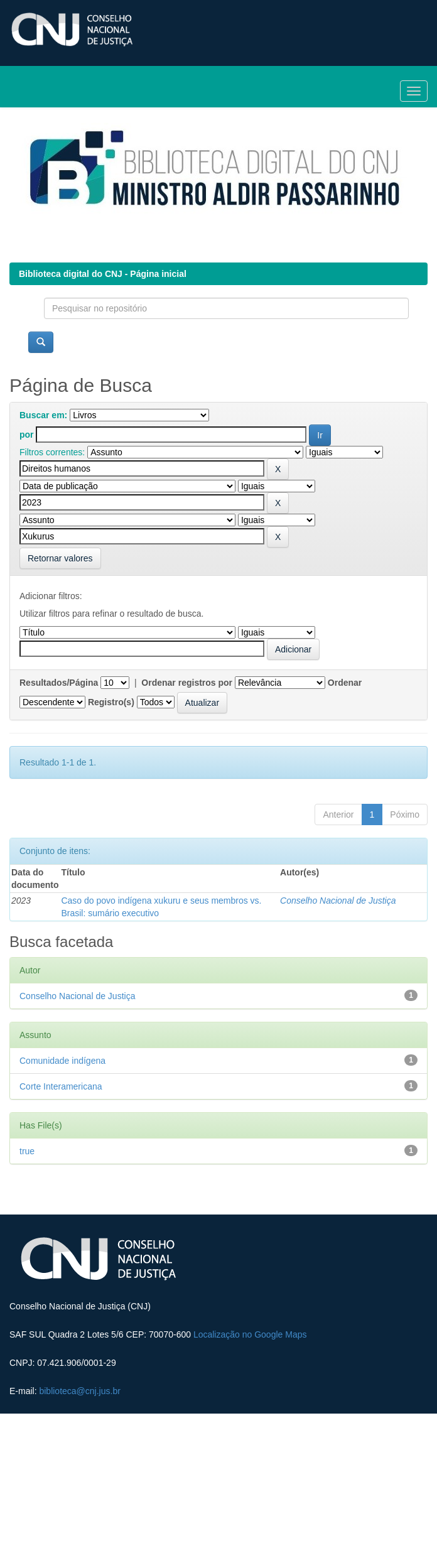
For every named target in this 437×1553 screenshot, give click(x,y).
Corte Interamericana (60, 1086)
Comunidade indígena (62, 1061)
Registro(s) (111, 702)
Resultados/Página (58, 683)
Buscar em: (43, 415)
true (27, 1151)
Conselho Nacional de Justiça (338, 901)
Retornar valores (60, 558)
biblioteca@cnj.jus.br (79, 1391)
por (26, 435)
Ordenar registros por (186, 683)
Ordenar (345, 683)
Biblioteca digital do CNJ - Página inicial (102, 274)
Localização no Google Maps (250, 1334)
